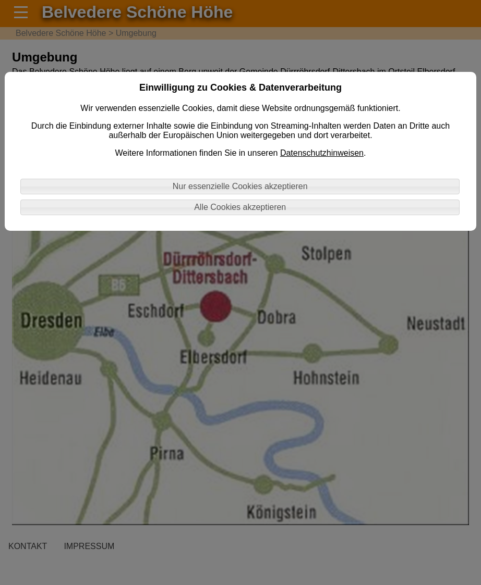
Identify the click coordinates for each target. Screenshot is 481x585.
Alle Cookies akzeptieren (240, 207)
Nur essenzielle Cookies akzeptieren (240, 186)
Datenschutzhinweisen (322, 152)
